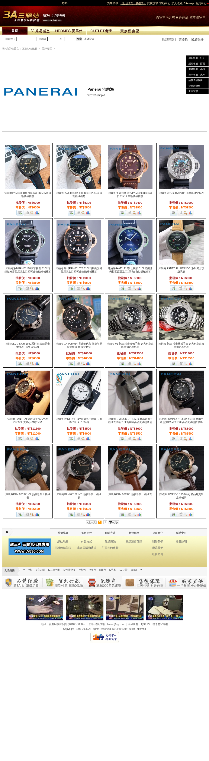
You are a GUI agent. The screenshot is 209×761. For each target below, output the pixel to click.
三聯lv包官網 (29, 48)
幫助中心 (164, 3)
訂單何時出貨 (110, 547)
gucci (134, 569)
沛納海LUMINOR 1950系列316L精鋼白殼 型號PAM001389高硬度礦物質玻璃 (181, 421)
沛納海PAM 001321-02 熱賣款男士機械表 (27, 496)
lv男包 (112, 569)
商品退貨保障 (134, 541)
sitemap (141, 628)
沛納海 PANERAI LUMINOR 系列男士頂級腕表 (181, 270)
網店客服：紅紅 (197, 58)
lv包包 (82, 569)
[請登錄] (183, 39)
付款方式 (86, 541)
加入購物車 (19, 212)
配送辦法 (110, 541)
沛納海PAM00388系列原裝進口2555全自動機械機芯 (27, 195)
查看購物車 (198, 17)
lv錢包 (102, 569)
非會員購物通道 (86, 547)
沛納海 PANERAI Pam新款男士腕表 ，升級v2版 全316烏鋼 (79, 421)
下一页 (114, 522)
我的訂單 (152, 3)
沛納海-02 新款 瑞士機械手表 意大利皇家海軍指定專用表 (130, 345)
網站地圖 (62, 541)
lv (24, 569)
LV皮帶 (123, 569)
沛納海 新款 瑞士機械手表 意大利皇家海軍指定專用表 (181, 345)
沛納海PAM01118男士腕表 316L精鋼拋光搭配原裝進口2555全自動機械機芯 (130, 270)
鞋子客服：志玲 (197, 74)
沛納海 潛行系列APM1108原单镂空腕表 (181, 193)
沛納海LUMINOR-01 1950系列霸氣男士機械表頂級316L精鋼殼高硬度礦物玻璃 (130, 421)
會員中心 (200, 3)
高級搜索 (89, 38)
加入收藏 (177, 3)
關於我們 (157, 541)
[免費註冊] (198, 39)
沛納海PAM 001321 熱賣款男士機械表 (130, 494)
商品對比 (37, 212)
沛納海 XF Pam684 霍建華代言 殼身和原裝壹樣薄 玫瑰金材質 (79, 345)
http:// (101, 95)
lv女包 (92, 569)
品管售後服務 (196, 80)
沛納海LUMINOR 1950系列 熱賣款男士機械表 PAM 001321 (28, 345)
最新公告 (157, 554)
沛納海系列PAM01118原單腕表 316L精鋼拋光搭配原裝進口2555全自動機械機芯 (27, 270)
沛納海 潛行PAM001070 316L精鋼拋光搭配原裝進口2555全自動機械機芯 (79, 270)
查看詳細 (32, 212)
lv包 (34, 14)
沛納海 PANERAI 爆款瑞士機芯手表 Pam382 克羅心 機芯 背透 (27, 421)
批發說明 (181, 541)
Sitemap (189, 3)
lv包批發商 (70, 569)
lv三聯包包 (54, 569)
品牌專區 (47, 48)
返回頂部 (193, 91)
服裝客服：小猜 (197, 69)
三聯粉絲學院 (63, 547)
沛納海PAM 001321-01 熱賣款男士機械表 (79, 496)
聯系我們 (157, 547)
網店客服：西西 (197, 63)
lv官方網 (40, 569)
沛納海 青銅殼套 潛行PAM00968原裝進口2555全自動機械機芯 (130, 195)
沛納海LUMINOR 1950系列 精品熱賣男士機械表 (181, 496)
